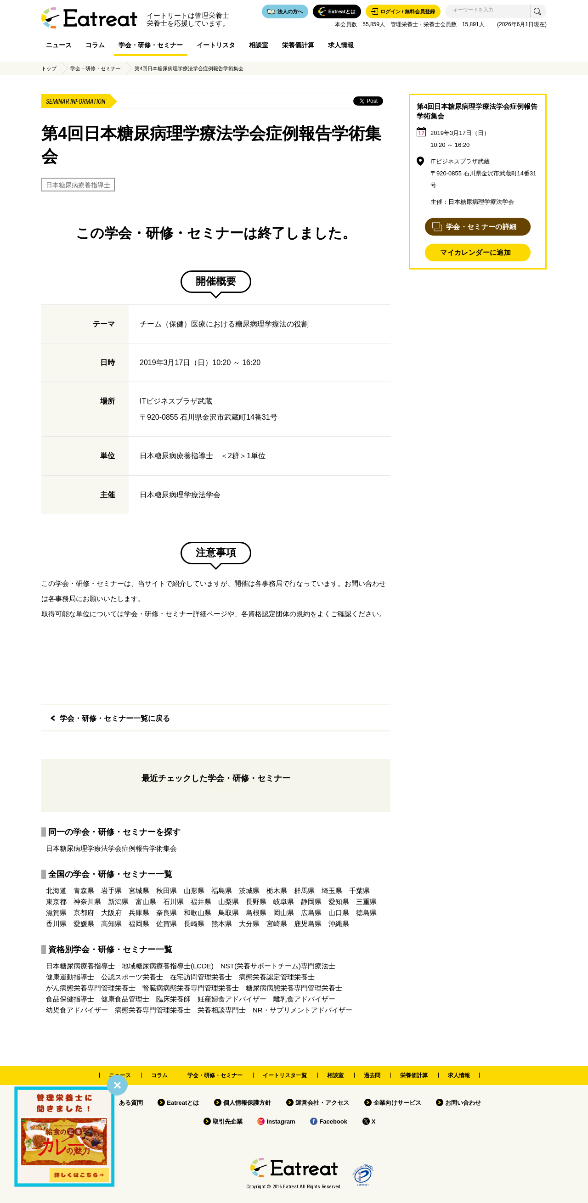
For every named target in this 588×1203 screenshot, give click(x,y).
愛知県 (338, 901)
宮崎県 (276, 924)
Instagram (280, 1121)
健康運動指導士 (70, 977)
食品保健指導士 (70, 999)
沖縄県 (338, 924)
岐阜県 (283, 901)
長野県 (256, 901)
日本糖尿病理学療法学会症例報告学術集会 (111, 848)
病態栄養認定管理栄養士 (277, 977)
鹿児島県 (308, 924)
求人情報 (341, 45)
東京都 (56, 901)
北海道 (56, 890)
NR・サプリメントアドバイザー (302, 1010)
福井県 (201, 901)
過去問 (372, 1075)
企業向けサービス (397, 1102)
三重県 (366, 901)
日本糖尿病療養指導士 (78, 185)
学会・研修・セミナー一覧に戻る (115, 718)
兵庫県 (139, 912)
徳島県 (366, 912)
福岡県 (139, 924)
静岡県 (311, 901)
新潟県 (118, 901)
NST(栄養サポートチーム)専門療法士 (277, 966)
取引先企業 (228, 1121)
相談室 (258, 45)
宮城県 (139, 890)
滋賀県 (56, 912)
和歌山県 (197, 912)
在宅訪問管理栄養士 (201, 977)
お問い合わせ (463, 1102)
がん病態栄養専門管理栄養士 (91, 988)
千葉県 (359, 890)
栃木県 (276, 890)
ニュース (59, 45)
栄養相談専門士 (222, 1010)
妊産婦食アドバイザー (232, 999)
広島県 (311, 912)
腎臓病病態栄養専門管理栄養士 (190, 988)
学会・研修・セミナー (151, 45)
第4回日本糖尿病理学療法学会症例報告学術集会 (189, 68)
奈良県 (166, 912)
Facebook (333, 1121)
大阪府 (111, 912)
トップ (49, 68)
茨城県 (249, 890)
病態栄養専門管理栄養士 (153, 1010)
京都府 (84, 912)
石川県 (173, 901)
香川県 (56, 924)
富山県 (146, 901)
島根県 (256, 912)
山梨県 (228, 901)
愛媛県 (84, 924)
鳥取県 (228, 912)
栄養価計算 (298, 45)
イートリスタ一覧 (285, 1075)
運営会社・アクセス (322, 1102)
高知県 (111, 924)
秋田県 (166, 890)
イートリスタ (216, 45)
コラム (95, 45)
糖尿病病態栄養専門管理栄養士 (294, 988)
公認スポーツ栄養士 (132, 977)
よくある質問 (125, 1102)
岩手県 (111, 890)
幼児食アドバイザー (77, 1010)
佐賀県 (166, 924)
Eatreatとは (183, 1102)
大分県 (249, 924)
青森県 (84, 890)
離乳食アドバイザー (304, 999)
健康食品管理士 (125, 999)
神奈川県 (87, 901)
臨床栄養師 (173, 999)
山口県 (338, 912)
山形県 (194, 890)
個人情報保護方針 (247, 1102)
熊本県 (221, 924)
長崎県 (194, 924)
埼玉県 (332, 890)
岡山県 (283, 912)
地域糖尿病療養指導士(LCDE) (168, 966)
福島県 (221, 890)
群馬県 (304, 890)
